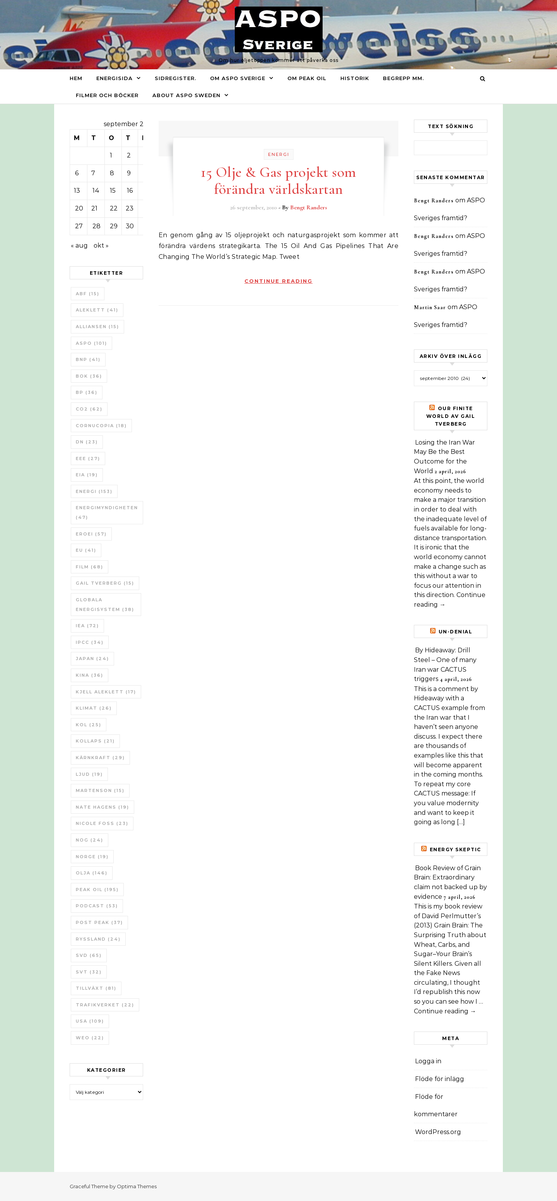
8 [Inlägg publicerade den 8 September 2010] (112, 173)
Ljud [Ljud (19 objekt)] (89, 774)
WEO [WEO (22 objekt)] (90, 1037)
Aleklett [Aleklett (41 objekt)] (97, 310)
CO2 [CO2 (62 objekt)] (89, 409)
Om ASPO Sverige (237, 78)
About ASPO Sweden (186, 95)
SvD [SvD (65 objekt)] (89, 955)
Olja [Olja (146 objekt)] (92, 873)
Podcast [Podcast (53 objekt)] (97, 905)
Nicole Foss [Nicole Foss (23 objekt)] (102, 823)
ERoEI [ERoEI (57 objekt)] (91, 534)
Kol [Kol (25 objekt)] (88, 724)
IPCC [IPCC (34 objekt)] (90, 642)
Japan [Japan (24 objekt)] (92, 658)
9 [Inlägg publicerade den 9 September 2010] (129, 173)
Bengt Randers (308, 207)
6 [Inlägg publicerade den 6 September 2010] (77, 173)
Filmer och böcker (107, 95)
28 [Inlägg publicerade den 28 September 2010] (96, 226)
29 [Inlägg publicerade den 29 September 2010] (114, 226)
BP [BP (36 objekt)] (86, 392)
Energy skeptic (455, 849)
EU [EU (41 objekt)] (86, 550)
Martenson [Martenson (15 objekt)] (100, 790)
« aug (79, 245)
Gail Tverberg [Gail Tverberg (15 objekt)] (105, 583)
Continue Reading (278, 281)
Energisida (114, 78)
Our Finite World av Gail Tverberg (450, 416)
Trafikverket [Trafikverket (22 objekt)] (105, 1005)
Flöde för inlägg (439, 1079)
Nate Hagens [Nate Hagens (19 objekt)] (102, 807)
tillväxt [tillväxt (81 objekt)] (96, 988)
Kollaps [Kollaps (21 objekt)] (95, 741)
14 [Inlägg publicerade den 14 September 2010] (95, 190)
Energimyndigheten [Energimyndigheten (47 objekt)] (107, 512)
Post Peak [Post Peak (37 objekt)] (99, 922)
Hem (76, 78)
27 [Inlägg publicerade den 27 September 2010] (79, 226)
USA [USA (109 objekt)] (90, 1021)
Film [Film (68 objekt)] (89, 567)
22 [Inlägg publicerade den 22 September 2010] (114, 208)
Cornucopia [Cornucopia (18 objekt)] (101, 425)
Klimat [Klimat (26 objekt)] (94, 708)
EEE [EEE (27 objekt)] (88, 458)
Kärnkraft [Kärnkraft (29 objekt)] (100, 757)
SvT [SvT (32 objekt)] (89, 972)
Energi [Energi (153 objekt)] (94, 491)
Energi (278, 154)
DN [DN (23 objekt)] (87, 442)
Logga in (428, 1061)
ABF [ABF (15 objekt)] (87, 293)
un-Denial (456, 632)
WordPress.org (438, 1132)
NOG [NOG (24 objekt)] (89, 840)
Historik (354, 78)
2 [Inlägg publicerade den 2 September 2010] (129, 155)
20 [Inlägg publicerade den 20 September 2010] (79, 208)
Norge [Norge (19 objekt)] (92, 856)
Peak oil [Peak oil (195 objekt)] (97, 889)
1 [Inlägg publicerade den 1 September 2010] (111, 155)
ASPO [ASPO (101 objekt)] (91, 343)
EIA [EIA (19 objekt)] (87, 474)
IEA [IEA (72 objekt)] (87, 625)
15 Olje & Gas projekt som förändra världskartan (278, 180)
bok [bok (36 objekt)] (89, 376)
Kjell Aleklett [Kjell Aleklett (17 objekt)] (106, 692)
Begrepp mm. (403, 78)
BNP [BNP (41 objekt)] (88, 359)
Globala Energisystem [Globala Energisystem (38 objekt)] (105, 604)
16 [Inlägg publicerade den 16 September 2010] (130, 190)
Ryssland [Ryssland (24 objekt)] (98, 939)
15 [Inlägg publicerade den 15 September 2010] (113, 190)
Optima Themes (137, 1186)
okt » (101, 245)
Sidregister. (175, 78)
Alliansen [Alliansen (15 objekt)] (97, 326)
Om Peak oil (306, 78)
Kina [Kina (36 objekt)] (89, 675)
